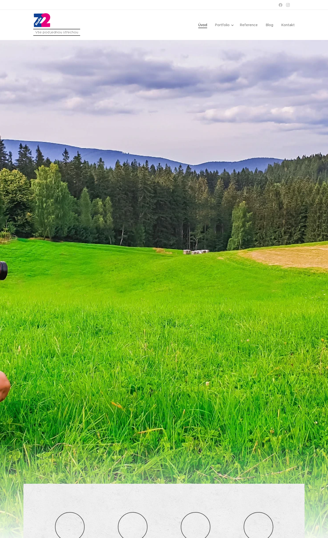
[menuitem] (205, 25)
